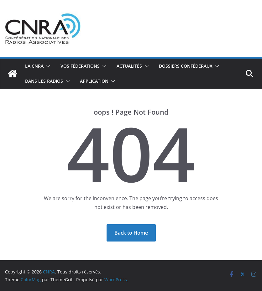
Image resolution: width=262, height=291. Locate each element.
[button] (47, 66)
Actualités (129, 66)
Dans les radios (44, 81)
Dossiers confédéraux (185, 66)
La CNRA (34, 66)
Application (94, 81)
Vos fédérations (80, 66)
